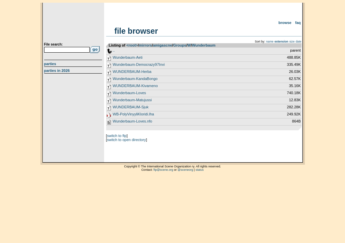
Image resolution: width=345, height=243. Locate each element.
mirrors (145, 45)
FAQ (298, 23)
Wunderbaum (204, 45)
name (270, 41)
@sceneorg (185, 169)
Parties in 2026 (57, 71)
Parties (50, 64)
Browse (284, 23)
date (298, 41)
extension (281, 41)
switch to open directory (126, 140)
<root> (132, 45)
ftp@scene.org (163, 169)
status (200, 169)
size (292, 41)
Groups (179, 45)
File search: (53, 44)
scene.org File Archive (74, 23)
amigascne (162, 45)
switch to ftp (117, 136)
